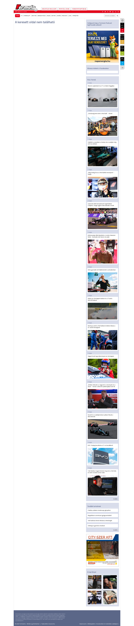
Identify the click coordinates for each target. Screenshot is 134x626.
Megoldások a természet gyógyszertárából (100, 515)
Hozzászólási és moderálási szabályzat (107, 624)
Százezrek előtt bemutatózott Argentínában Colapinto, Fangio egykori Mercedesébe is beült (102, 216)
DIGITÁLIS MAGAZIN (49, 9)
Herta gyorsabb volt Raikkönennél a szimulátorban (102, 280)
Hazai (48, 15)
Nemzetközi (42, 15)
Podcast (64, 15)
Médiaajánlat (91, 624)
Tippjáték (75, 15)
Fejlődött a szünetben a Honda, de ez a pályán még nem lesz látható (102, 153)
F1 (21, 15)
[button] (118, 11)
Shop (17, 15)
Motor (34, 15)
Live (70, 15)
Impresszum (82, 624)
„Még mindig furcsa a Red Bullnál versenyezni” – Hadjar (102, 184)
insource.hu (51, 624)
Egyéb (59, 15)
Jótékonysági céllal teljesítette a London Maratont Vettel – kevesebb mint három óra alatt (102, 248)
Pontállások (64, 9)
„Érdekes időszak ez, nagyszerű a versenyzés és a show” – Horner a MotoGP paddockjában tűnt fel (102, 396)
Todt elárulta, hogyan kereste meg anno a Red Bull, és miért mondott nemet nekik (102, 483)
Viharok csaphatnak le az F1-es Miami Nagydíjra (102, 96)
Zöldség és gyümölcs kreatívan (96, 525)
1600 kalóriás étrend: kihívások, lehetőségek (100, 520)
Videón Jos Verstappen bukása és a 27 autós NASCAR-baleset (102, 308)
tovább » (115, 499)
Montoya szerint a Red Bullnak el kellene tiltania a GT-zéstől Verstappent (102, 337)
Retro (54, 15)
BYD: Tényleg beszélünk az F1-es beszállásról (102, 455)
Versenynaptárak (79, 9)
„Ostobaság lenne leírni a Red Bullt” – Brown (102, 124)
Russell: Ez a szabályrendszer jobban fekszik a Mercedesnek (102, 426)
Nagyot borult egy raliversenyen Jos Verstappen (102, 366)
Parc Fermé (91, 79)
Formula (27, 15)
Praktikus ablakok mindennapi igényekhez (99, 510)
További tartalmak (94, 506)
